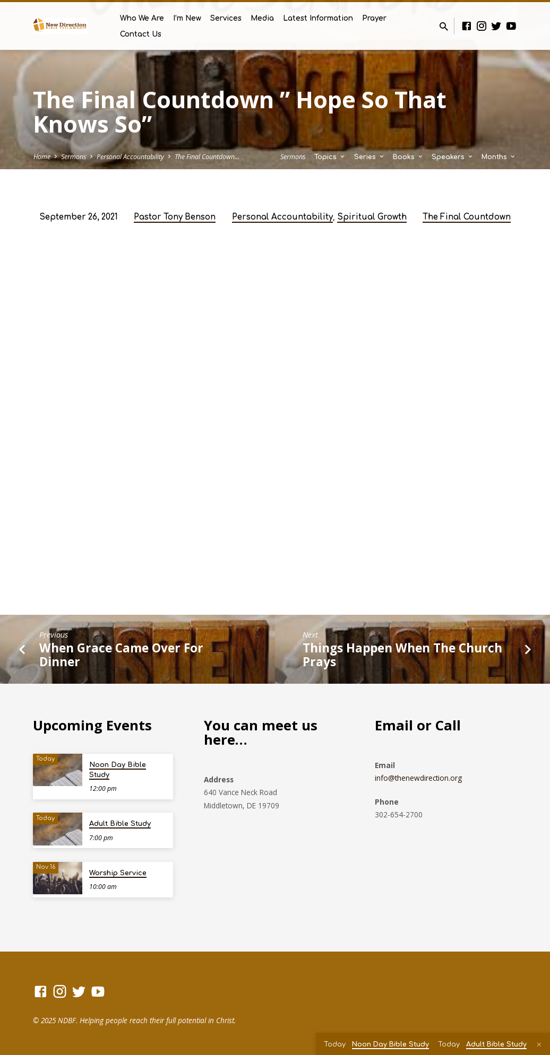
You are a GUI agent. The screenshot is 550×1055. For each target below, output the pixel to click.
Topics (330, 157)
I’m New (187, 18)
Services (226, 18)
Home (41, 156)
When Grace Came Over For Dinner (121, 655)
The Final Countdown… (207, 156)
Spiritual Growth (372, 217)
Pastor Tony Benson (175, 217)
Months (499, 157)
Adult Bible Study (120, 823)
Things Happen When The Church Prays (402, 655)
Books (408, 157)
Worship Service (118, 873)
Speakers (453, 157)
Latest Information (318, 18)
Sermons (73, 156)
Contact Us (140, 34)
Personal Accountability (130, 156)
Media (262, 18)
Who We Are (142, 18)
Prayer (374, 18)
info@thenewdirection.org (418, 778)
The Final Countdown (467, 217)
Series (369, 157)
